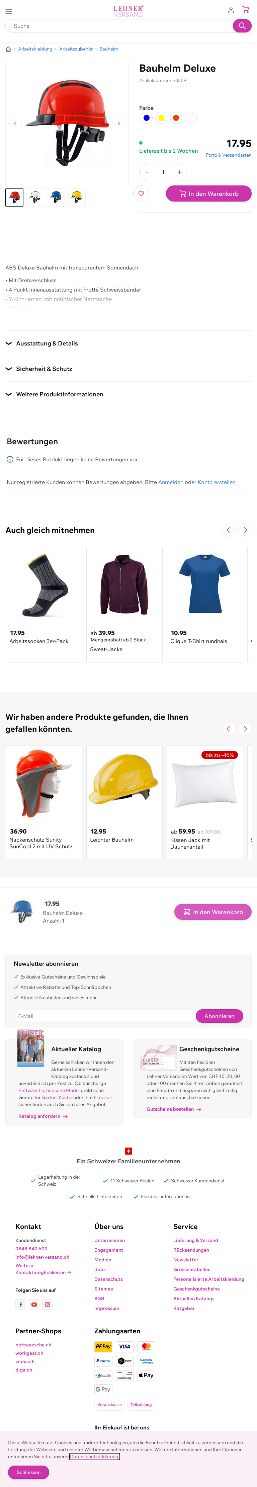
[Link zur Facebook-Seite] (22, 1304)
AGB (99, 1299)
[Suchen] (242, 25)
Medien (102, 1260)
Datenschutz (108, 1279)
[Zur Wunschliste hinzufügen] (141, 193)
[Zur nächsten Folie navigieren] (245, 530)
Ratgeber (184, 1308)
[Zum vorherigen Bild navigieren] (15, 123)
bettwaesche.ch (33, 1345)
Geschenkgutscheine (196, 1289)
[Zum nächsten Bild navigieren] (118, 123)
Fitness (101, 1097)
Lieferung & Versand (195, 1240)
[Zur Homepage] (8, 49)
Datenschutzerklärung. (94, 1457)
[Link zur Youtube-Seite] (35, 1304)
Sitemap (103, 1289)
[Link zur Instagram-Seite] (47, 1304)
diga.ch (23, 1370)
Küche (65, 1097)
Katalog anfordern (43, 1116)
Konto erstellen (217, 482)
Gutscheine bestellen (174, 1109)
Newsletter (185, 1260)
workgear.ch (29, 1353)
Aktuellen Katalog (193, 1299)
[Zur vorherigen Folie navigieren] (229, 530)
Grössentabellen (191, 1269)
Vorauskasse (109, 1404)
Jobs (100, 1269)
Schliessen (28, 1472)
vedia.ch (24, 1361)
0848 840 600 (31, 1249)
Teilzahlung (141, 1404)
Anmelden (170, 482)
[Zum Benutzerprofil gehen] (233, 9)
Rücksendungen (191, 1250)
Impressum (106, 1308)
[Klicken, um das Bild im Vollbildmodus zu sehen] (67, 123)
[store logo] (128, 11)
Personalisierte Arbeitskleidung (208, 1279)
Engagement (108, 1250)
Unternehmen (109, 1240)
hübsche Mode (62, 1090)
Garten (49, 1097)
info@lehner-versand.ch (42, 1257)
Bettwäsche (31, 1090)
